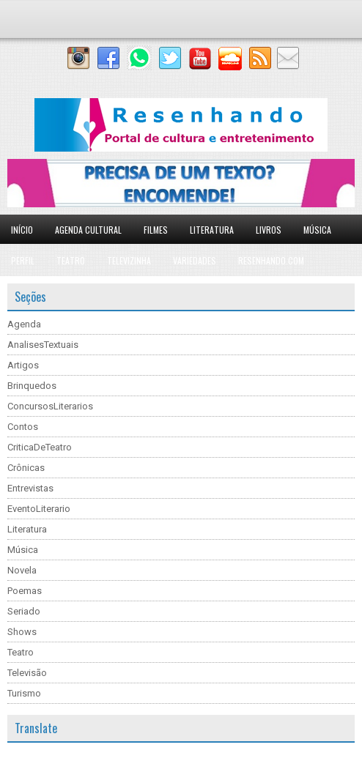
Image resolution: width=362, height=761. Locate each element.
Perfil (22, 260)
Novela (22, 570)
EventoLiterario (38, 508)
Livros (268, 229)
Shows (22, 631)
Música (317, 229)
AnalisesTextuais (42, 344)
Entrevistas (30, 488)
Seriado (23, 611)
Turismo (24, 693)
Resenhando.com (271, 260)
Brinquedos (31, 385)
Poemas (24, 590)
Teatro (70, 260)
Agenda (24, 324)
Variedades (194, 260)
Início (22, 229)
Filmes (156, 229)
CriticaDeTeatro (39, 447)
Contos (22, 426)
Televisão (27, 672)
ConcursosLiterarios (50, 406)
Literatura (212, 229)
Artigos (23, 365)
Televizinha (129, 260)
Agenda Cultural (88, 229)
